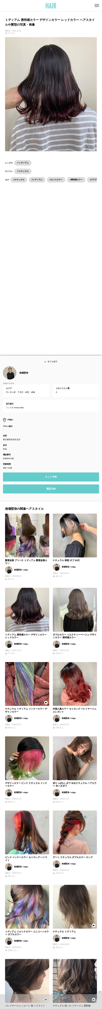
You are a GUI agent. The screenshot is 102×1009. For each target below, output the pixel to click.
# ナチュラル (23, 171)
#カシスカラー (56, 180)
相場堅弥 (23, 263)
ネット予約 (51, 367)
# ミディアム (23, 163)
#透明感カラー (76, 180)
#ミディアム (37, 180)
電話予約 (51, 379)
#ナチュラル (18, 180)
